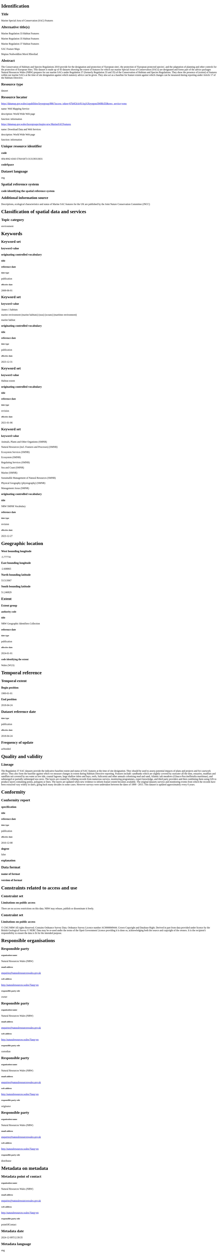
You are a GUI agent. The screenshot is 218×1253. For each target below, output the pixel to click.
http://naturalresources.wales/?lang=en (20, 985)
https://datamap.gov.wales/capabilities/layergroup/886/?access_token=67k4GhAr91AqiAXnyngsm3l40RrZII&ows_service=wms (64, 103)
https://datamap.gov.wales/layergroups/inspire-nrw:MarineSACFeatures (36, 124)
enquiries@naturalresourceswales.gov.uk (21, 973)
